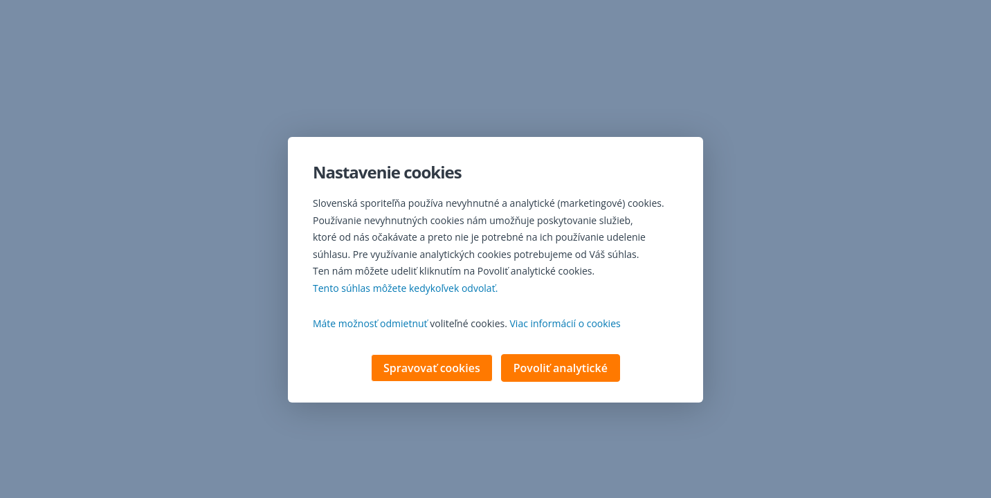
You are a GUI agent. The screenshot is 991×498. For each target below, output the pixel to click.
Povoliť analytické (560, 369)
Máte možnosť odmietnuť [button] (370, 324)
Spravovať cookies (431, 369)
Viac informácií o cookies (565, 324)
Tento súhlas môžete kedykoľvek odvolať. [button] (405, 289)
